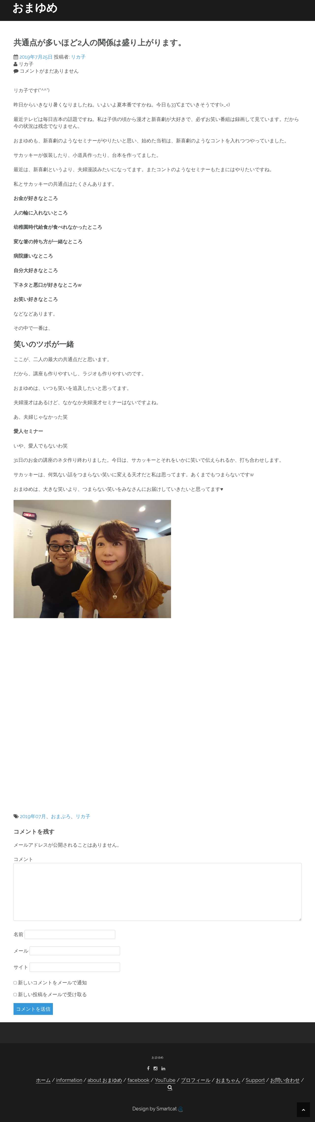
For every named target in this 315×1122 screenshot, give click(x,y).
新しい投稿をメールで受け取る (52, 994)
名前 (18, 934)
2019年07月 (33, 816)
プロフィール (197, 22)
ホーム (67, 22)
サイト (21, 967)
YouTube (172, 22)
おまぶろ (61, 816)
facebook (149, 22)
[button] (295, 24)
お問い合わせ (277, 22)
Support (252, 22)
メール (21, 951)
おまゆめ (35, 7)
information (90, 22)
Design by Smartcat (157, 1109)
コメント (23, 859)
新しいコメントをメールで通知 (52, 983)
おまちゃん (230, 22)
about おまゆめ (120, 22)
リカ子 (78, 57)
